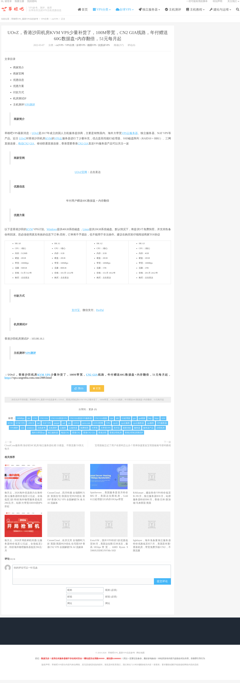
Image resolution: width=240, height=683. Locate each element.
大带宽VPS (106, 431)
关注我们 (232, 4)
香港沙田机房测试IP (134, 436)
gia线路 (142, 422)
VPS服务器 (162, 426)
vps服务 (150, 426)
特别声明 (217, 4)
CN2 (35, 422)
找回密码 (32, 4)
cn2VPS (55, 22)
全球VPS (123, 12)
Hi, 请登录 (6, 4)
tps (69, 426)
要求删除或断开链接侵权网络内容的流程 (180, 668)
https (8, 381)
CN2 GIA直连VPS (59, 422)
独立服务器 (148, 12)
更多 (91, 413)
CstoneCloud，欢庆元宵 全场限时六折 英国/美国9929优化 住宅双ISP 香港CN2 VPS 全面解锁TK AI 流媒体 (66, 547)
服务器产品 (148, 431)
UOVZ (76, 426)
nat (38, 426)
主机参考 (41, 431)
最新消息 (127, 431)
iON (163, 422)
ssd (63, 426)
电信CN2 (23, 147)
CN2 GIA (83, 147)
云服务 (63, 431)
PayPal (100, 313)
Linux (86, 232)
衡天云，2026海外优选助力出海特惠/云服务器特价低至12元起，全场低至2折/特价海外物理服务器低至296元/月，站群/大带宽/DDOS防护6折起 (23, 503)
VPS (108, 426)
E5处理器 (126, 422)
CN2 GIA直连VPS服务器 (81, 422)
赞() (79, 392)
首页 (83, 12)
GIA (31, 147)
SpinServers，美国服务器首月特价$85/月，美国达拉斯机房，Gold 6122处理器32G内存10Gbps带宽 (109, 499)
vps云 (115, 426)
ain (28, 422)
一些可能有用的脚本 (197, 4)
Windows (52, 232)
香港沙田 (102, 436)
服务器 (133, 136)
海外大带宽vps (38, 436)
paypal (56, 426)
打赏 (97, 392)
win (22, 431)
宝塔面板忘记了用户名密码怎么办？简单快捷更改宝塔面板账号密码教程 (133, 449)
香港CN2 (76, 436)
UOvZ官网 (81, 175)
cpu (111, 422)
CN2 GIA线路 (101, 422)
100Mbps (20, 422)
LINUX (31, 426)
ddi (117, 422)
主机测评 (173, 12)
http (150, 422)
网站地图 (140, 656)
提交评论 (162, 584)
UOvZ (35, 136)
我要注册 (19, 4)
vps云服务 (125, 426)
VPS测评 (30, 108)
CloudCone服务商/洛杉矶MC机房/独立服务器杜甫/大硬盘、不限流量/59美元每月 (44, 451)
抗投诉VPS (104, 48)
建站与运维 (219, 12)
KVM (48, 142)
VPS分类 (100, 12)
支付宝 (76, 313)
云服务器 (73, 431)
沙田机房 (160, 431)
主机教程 (194, 12)
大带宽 (95, 431)
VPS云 (125, 136)
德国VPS (91, 48)
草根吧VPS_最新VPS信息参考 (13, 12)
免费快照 (84, 431)
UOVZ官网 (98, 426)
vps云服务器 (138, 426)
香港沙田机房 (116, 436)
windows (30, 431)
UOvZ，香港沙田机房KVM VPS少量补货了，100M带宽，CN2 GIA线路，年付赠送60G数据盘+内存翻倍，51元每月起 (111, 403)
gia (134, 422)
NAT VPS (47, 426)
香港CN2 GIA (89, 436)
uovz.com (86, 426)
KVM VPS (43, 378)
